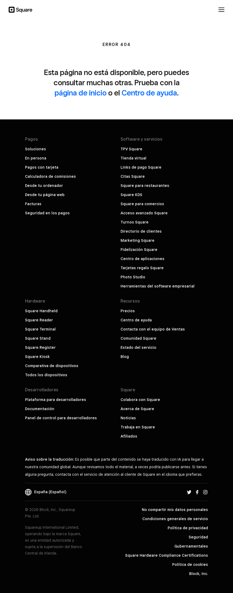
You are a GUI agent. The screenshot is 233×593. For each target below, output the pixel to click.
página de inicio (81, 92)
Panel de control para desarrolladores (61, 418)
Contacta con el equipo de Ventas (153, 329)
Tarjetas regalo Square (142, 268)
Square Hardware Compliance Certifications (166, 555)
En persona (35, 158)
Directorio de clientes (141, 231)
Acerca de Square (137, 409)
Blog (125, 356)
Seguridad (198, 537)
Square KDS (131, 195)
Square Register (40, 347)
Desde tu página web (45, 195)
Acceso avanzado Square (144, 213)
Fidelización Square (139, 249)
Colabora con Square (140, 399)
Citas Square (133, 176)
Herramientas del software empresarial (158, 286)
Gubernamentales (191, 546)
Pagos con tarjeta (41, 167)
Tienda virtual (133, 158)
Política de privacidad (188, 528)
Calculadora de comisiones (50, 176)
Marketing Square (137, 240)
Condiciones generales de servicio (175, 519)
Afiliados (129, 436)
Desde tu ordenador (44, 185)
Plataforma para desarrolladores (55, 399)
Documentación (39, 409)
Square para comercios (142, 204)
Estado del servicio (138, 347)
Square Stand (38, 338)
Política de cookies (190, 564)
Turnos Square (135, 222)
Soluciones (35, 149)
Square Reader (39, 320)
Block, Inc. (198, 573)
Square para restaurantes (145, 185)
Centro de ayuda (149, 92)
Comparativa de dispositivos (51, 366)
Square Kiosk (37, 356)
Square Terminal (40, 329)
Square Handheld (41, 311)
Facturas (33, 204)
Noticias (128, 418)
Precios (128, 311)
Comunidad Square (138, 338)
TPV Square (131, 149)
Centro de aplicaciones (142, 259)
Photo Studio (133, 277)
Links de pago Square (141, 167)
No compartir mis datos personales (175, 509)
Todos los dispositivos (46, 375)
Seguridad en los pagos (47, 213)
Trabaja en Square (138, 427)
